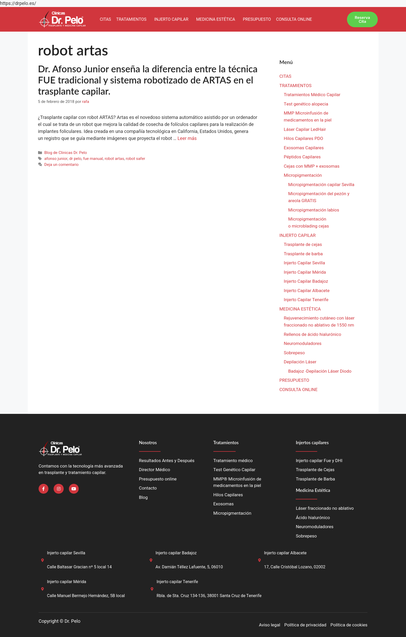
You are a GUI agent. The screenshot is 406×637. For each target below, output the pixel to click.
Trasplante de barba (303, 254)
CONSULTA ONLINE (294, 19)
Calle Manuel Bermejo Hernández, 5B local (86, 596)
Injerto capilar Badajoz (176, 553)
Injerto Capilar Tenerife (306, 299)
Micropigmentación (303, 175)
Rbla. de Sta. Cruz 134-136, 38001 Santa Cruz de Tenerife (209, 596)
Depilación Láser (300, 362)
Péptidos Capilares (302, 157)
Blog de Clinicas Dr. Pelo (65, 152)
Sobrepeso (294, 353)
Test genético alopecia (306, 104)
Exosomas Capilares (304, 148)
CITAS (105, 19)
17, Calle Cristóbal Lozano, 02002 (294, 567)
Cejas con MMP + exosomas (311, 166)
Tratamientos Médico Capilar (312, 94)
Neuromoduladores (303, 343)
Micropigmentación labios (313, 210)
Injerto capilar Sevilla (66, 553)
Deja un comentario (61, 164)
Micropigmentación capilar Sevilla (321, 184)
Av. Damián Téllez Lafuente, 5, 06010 (189, 567)
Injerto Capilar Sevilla (304, 263)
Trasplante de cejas (303, 244)
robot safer (135, 158)
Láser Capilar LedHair (305, 129)
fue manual (93, 158)
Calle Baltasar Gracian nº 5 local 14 (79, 567)
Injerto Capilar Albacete (307, 290)
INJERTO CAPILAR (171, 19)
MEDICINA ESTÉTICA (215, 19)
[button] (133, 19)
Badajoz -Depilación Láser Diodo (319, 371)
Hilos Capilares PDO (303, 138)
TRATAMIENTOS (131, 19)
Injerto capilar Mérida (66, 582)
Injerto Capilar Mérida (305, 272)
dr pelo (75, 158)
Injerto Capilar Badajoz (306, 281)
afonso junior (56, 158)
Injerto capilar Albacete (285, 553)
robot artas (114, 158)
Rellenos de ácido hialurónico (312, 334)
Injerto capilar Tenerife (177, 582)
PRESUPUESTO (257, 19)
